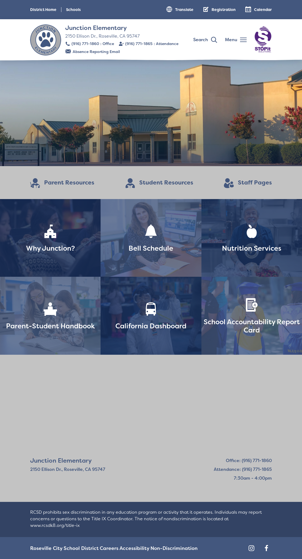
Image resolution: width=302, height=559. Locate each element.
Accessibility (127, 548)
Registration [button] (224, 9)
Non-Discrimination (164, 548)
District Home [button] (43, 9)
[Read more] (151, 112)
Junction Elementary (96, 28)
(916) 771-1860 (85, 43)
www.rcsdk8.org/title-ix (55, 525)
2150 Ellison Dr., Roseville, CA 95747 (102, 36)
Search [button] (200, 40)
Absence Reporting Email (96, 51)
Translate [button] (184, 9)
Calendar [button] (263, 9)
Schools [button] (73, 9)
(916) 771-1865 (139, 43)
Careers (101, 548)
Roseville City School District (58, 548)
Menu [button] (231, 40)
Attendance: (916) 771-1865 (243, 469)
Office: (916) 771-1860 (249, 460)
